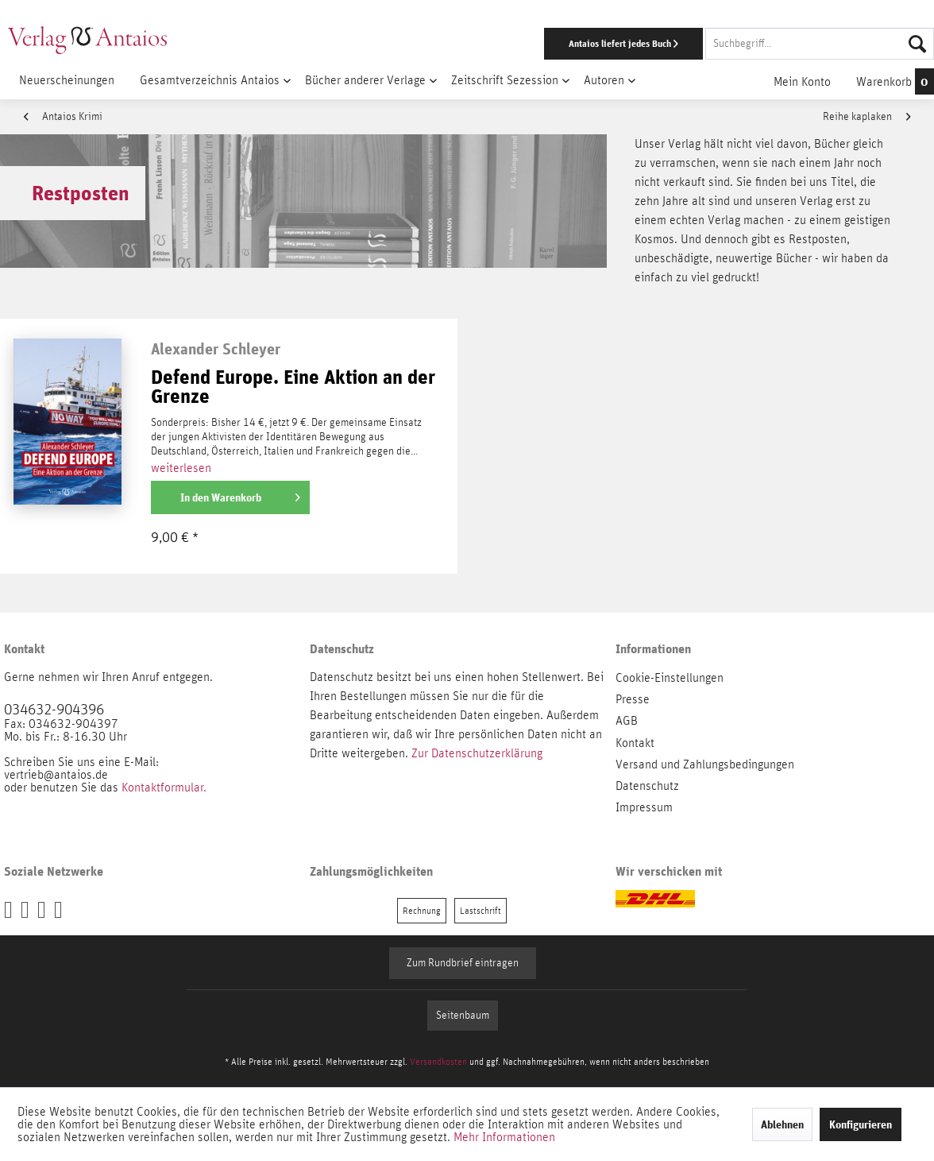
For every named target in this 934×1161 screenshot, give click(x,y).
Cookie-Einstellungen (670, 677)
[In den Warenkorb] (230, 497)
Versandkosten (438, 1061)
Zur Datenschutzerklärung (476, 753)
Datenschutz (647, 786)
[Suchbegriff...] (819, 44)
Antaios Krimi (63, 116)
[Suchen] (917, 44)
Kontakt (635, 743)
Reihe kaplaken (866, 116)
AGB (627, 720)
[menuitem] (607, 44)
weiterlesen (181, 468)
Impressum (644, 807)
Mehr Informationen (504, 1137)
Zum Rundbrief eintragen (463, 963)
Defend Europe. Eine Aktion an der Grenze (293, 387)
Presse (633, 699)
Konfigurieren (860, 1124)
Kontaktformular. (164, 787)
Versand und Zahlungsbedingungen (705, 764)
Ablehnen (782, 1124)
